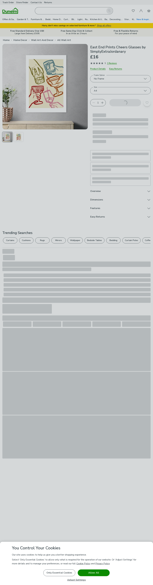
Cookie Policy (83, 563)
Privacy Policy (102, 563)
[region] (76, 563)
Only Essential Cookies (59, 572)
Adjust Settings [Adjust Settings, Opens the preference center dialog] (76, 580)
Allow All (93, 572)
